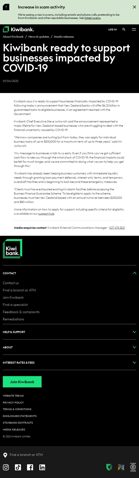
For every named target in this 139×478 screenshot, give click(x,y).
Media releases (64, 36)
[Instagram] (6, 467)
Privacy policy (13, 402)
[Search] (124, 29)
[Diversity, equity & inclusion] (121, 467)
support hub (46, 213)
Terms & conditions (17, 409)
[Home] (12, 245)
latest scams (92, 18)
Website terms (13, 395)
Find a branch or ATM (19, 290)
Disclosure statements (20, 416)
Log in (112, 29)
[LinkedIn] (42, 467)
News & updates (38, 36)
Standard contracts (18, 422)
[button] (69, 272)
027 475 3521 (117, 227)
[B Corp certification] (133, 467)
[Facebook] (30, 467)
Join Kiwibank (13, 297)
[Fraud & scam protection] (109, 467)
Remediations (13, 319)
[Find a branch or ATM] (23, 455)
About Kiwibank (13, 36)
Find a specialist (15, 304)
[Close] (134, 7)
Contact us (11, 283)
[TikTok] (18, 467)
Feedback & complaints (21, 312)
